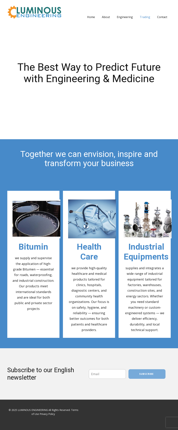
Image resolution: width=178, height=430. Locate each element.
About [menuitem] (106, 17)
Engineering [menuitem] (125, 17)
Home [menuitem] (91, 17)
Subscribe (147, 373)
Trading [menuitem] (145, 17)
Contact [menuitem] (162, 17)
